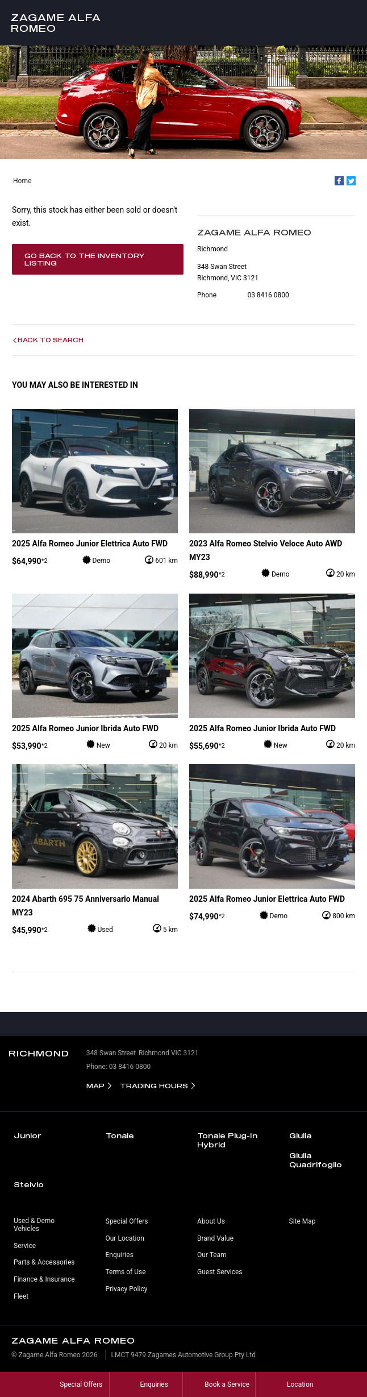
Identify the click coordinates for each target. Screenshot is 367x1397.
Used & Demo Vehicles (34, 1225)
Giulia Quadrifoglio (315, 1159)
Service (25, 1246)
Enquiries (120, 1255)
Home (22, 181)
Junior (27, 1135)
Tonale (120, 1135)
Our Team (212, 1255)
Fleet (21, 1296)
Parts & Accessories (44, 1262)
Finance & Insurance (44, 1279)
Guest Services (219, 1272)
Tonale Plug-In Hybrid (227, 1140)
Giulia (300, 1135)
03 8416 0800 (268, 295)
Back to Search (51, 340)
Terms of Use (126, 1272)
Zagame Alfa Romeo (56, 23)
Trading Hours (154, 1085)
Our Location (125, 1238)
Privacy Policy (127, 1289)
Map (95, 1085)
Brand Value (215, 1238)
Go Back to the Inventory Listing (84, 259)
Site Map (302, 1221)
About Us (211, 1221)
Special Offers (127, 1221)
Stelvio (29, 1184)
